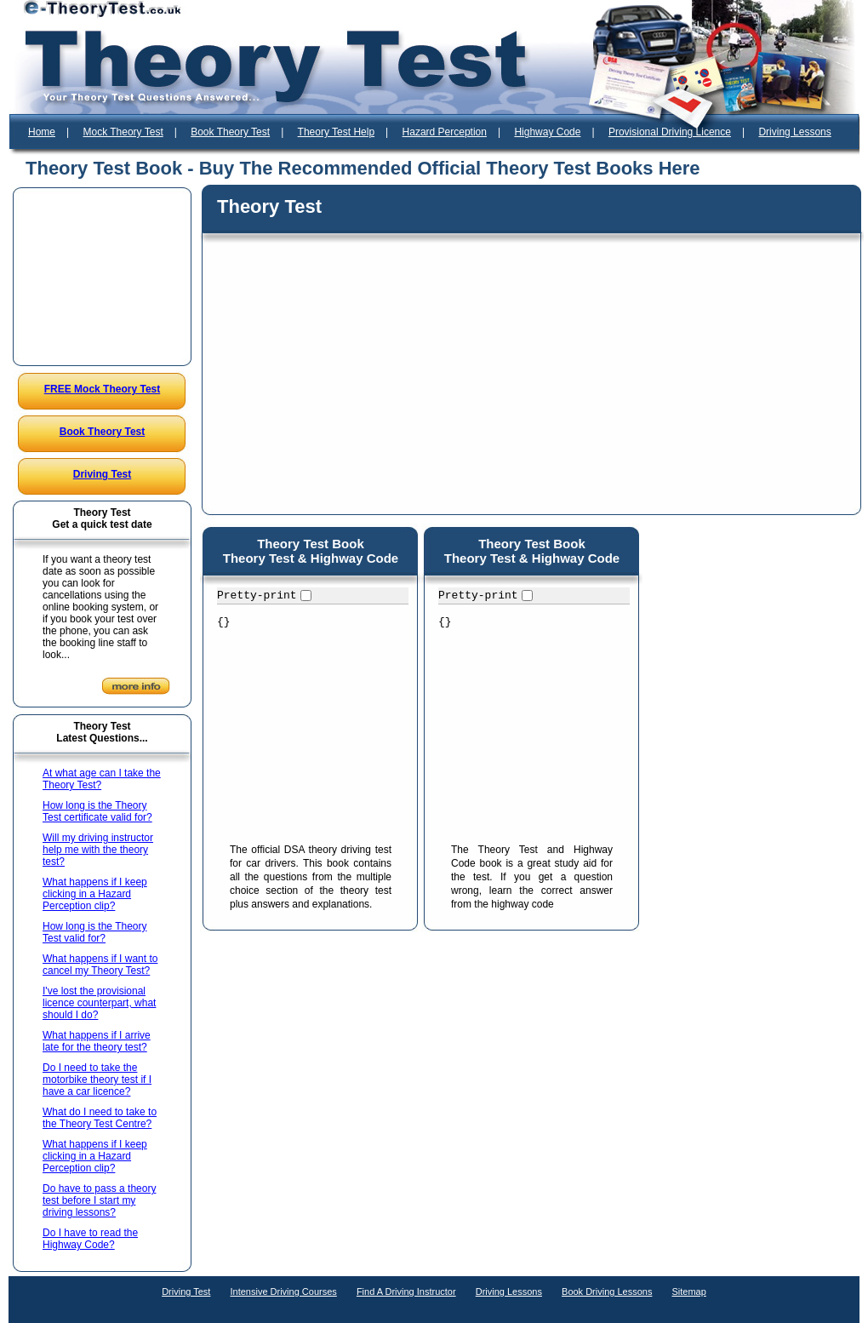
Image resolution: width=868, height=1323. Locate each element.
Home (41, 132)
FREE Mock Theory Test (102, 389)
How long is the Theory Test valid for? (95, 932)
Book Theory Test (230, 132)
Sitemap (689, 1291)
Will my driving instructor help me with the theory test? (98, 850)
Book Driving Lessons (607, 1291)
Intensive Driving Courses (283, 1291)
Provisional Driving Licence (669, 132)
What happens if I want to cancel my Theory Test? (100, 964)
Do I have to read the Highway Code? (90, 1239)
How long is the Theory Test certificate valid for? (97, 811)
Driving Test (102, 474)
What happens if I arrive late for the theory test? (97, 1041)
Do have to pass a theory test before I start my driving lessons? (99, 1200)
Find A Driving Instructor (406, 1291)
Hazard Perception (445, 132)
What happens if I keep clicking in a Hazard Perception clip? (95, 894)
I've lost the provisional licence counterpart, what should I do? (99, 1003)
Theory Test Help (336, 132)
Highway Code (547, 132)
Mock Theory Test (123, 132)
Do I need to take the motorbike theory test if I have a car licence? (97, 1079)
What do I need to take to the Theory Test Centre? (100, 1118)
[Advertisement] (103, 277)
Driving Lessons (794, 132)
